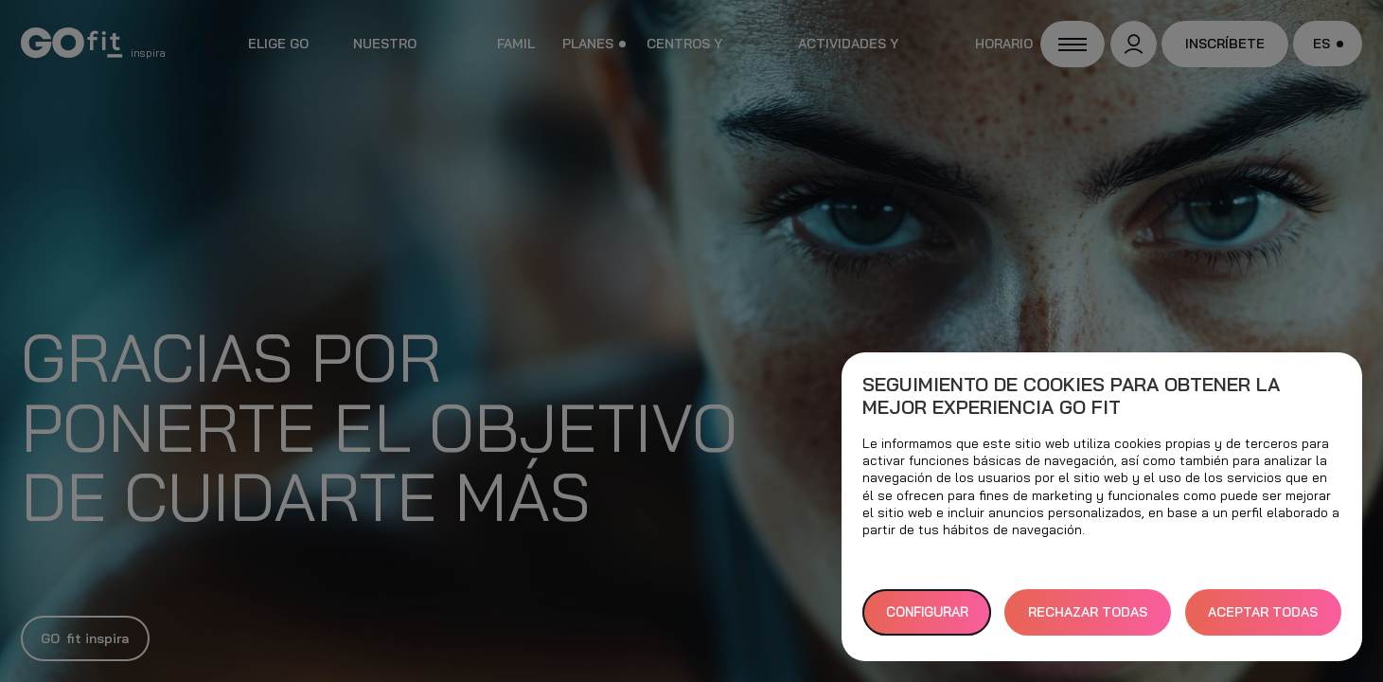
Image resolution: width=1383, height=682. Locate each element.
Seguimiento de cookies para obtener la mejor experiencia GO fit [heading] (1071, 396)
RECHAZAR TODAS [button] (1087, 611)
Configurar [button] (927, 611)
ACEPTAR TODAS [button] (1263, 611)
